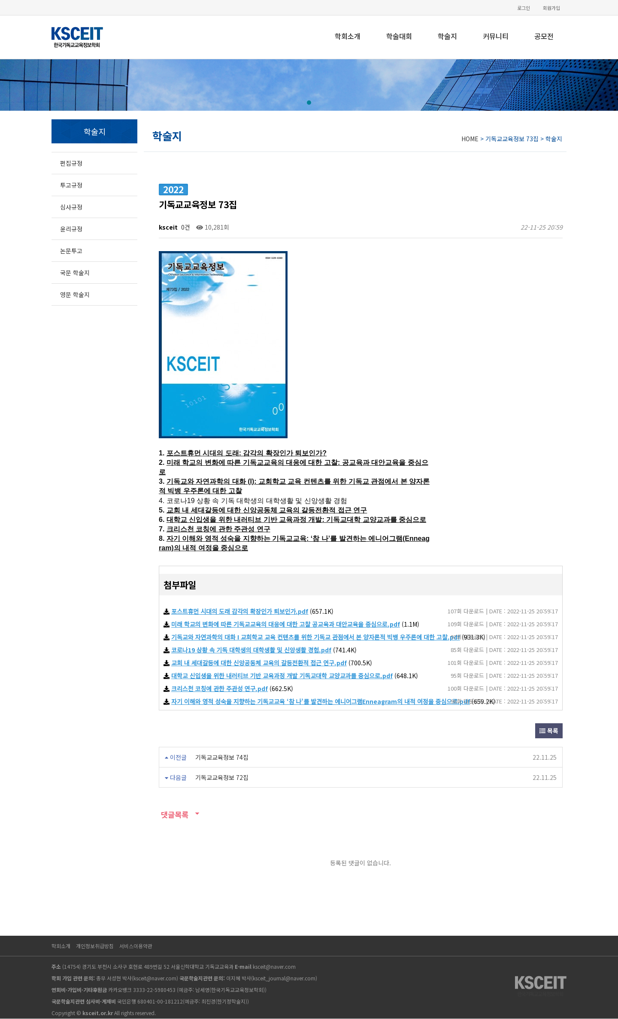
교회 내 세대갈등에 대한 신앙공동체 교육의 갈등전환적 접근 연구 (267, 510)
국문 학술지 (75, 272)
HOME (470, 138)
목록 (548, 730)
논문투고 (71, 250)
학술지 (447, 36)
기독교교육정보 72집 (221, 777)
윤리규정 (71, 228)
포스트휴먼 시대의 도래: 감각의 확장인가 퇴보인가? (247, 453)
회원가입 (551, 8)
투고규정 (71, 185)
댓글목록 (173, 814)
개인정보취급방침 (95, 945)
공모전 (544, 36)
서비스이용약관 (135, 945)
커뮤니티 (496, 36)
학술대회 (399, 36)
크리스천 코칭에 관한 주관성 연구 (218, 529)
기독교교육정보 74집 (221, 757)
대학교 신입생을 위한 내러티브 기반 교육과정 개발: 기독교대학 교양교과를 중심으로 (296, 519)
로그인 (523, 8)
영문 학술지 (75, 294)
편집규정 (71, 163)
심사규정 (71, 207)
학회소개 (347, 36)
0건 (184, 227)
